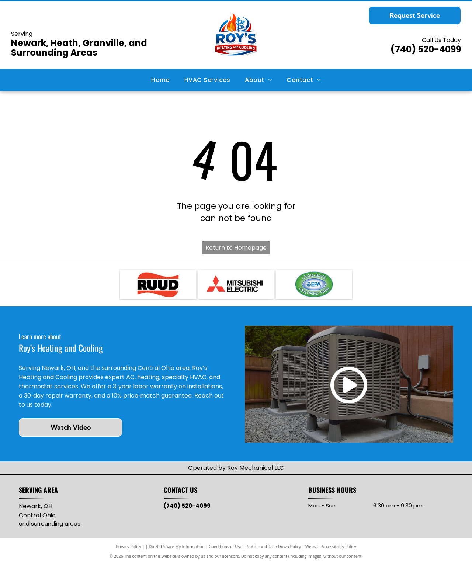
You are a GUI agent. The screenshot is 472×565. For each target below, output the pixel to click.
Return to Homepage (236, 247)
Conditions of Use (225, 546)
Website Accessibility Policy (330, 546)
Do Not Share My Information (177, 546)
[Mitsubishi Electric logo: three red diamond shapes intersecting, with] (236, 284)
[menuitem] (160, 80)
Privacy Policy (128, 546)
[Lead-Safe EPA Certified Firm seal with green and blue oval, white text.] (314, 284)
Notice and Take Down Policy (274, 546)
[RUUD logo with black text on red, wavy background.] (158, 284)
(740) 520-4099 (426, 49)
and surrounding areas (49, 523)
